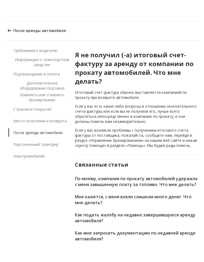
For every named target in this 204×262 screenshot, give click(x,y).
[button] (198, 10)
